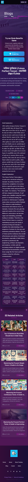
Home (5, 16)
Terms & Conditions (19, 477)
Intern (19, 466)
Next (26, 309)
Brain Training (18, 462)
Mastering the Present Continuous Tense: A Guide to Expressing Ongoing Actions (14, 395)
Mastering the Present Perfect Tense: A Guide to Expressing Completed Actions (14, 424)
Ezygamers (8, 479)
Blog (12, 16)
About (10, 462)
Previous (1, 309)
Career (13, 466)
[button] (23, 2)
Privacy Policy (8, 477)
